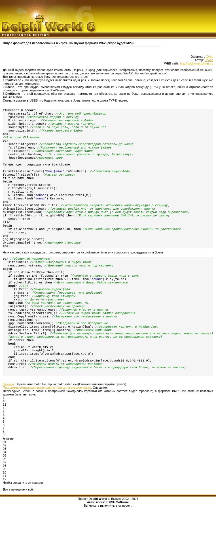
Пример (8, 427)
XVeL (209, 56)
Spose (209, 60)
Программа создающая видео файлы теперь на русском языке (47, 430)
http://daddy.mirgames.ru (196, 63)
